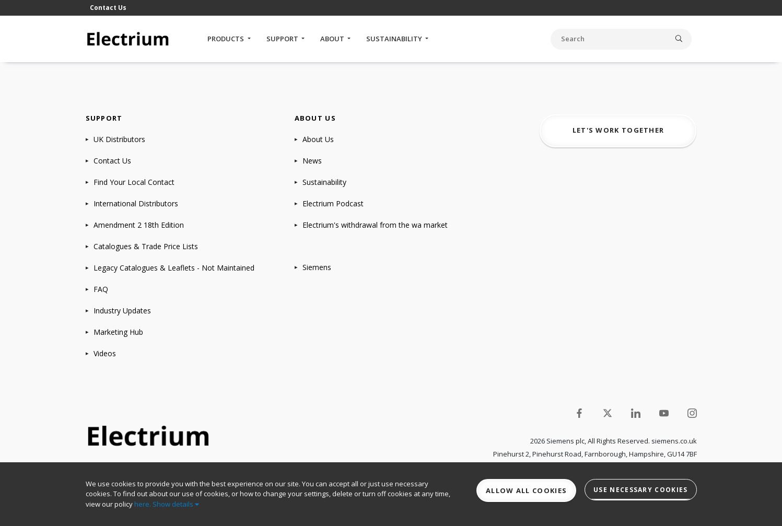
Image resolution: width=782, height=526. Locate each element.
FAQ (101, 289)
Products (226, 38)
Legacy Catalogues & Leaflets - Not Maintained (174, 268)
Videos (105, 353)
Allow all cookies (526, 490)
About (333, 38)
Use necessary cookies (640, 489)
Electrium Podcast (333, 203)
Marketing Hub (118, 332)
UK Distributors (119, 139)
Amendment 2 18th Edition (139, 225)
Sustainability (395, 38)
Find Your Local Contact (134, 182)
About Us (318, 139)
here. (142, 504)
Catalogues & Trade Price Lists (146, 246)
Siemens (316, 267)
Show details (176, 504)
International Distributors (136, 203)
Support (283, 38)
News (312, 161)
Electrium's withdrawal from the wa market (375, 225)
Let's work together (618, 130)
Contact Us (108, 7)
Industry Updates (122, 310)
